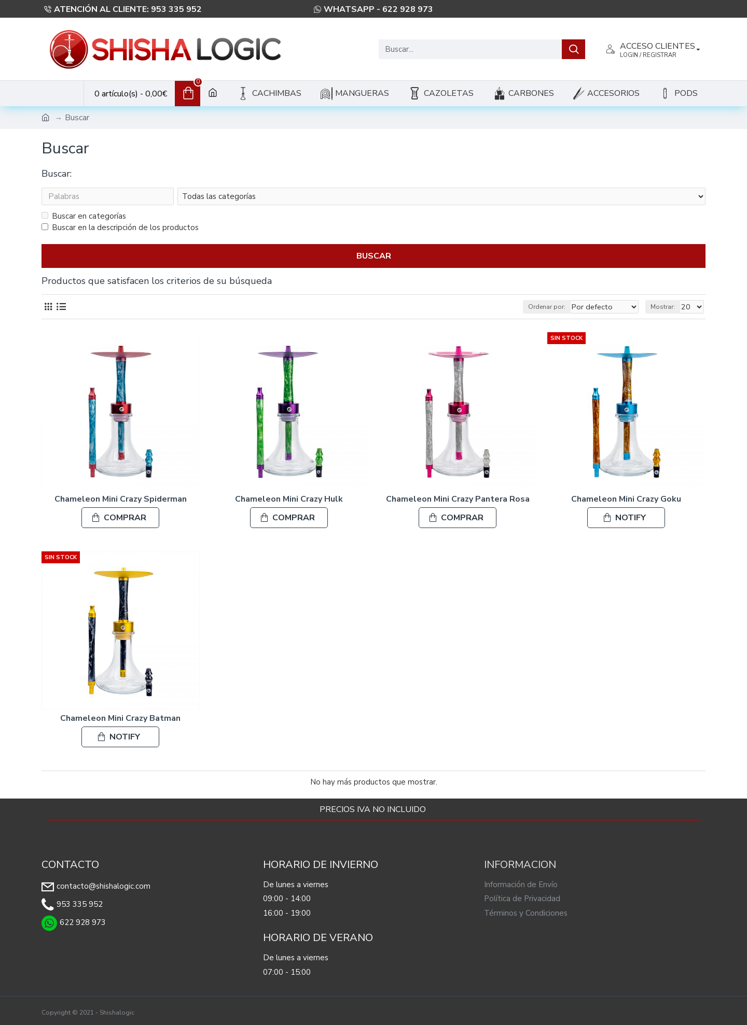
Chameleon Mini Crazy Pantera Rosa (458, 499)
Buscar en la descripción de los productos (120, 227)
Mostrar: (666, 307)
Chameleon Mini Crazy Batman (120, 718)
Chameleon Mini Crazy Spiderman (120, 499)
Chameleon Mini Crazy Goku (626, 499)
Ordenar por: (541, 307)
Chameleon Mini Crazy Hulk (289, 499)
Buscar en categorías (84, 216)
